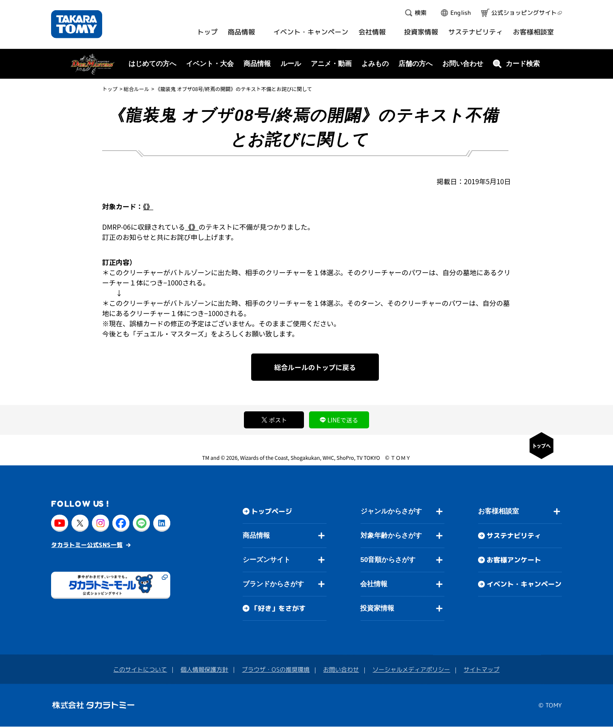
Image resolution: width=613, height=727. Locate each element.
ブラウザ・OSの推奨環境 (275, 669)
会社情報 (373, 583)
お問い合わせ (462, 63)
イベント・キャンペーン (524, 584)
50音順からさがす (387, 559)
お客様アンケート (514, 560)
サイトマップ (481, 670)
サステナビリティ (514, 536)
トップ (109, 88)
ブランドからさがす (273, 583)
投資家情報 (377, 608)
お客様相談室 (498, 511)
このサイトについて (140, 669)
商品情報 (256, 535)
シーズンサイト (266, 559)
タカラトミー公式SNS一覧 (87, 545)
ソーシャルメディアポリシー (411, 669)
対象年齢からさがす (391, 535)
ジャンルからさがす (391, 511)
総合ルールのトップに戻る (315, 367)
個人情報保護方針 (204, 669)
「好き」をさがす (278, 608)
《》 (148, 206)
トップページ (271, 511)
